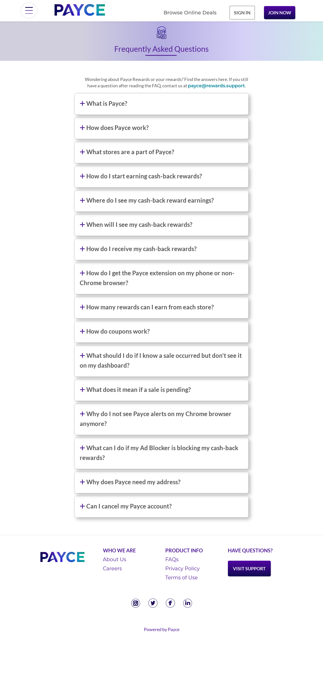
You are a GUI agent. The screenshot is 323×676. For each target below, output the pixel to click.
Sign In (242, 12)
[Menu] (29, 10)
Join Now (279, 12)
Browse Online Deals (190, 13)
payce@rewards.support (216, 86)
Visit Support (249, 568)
